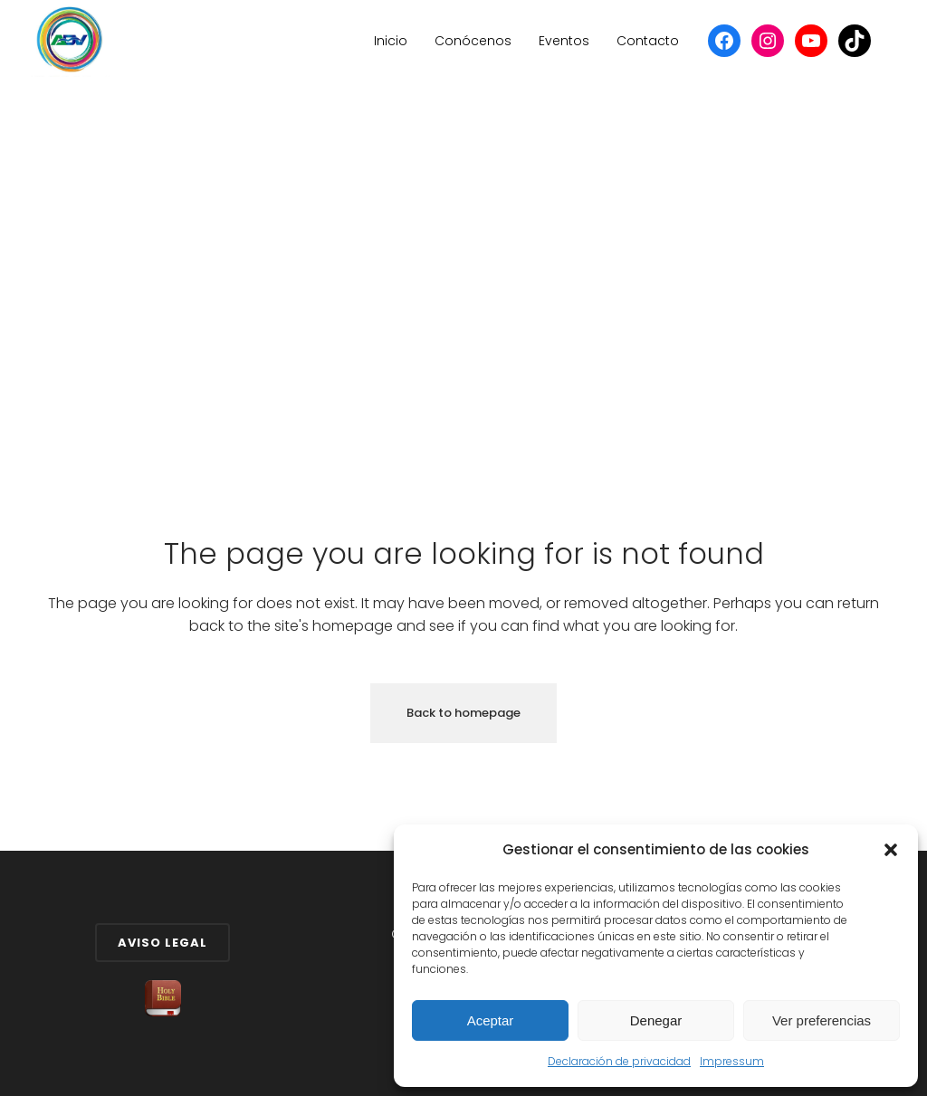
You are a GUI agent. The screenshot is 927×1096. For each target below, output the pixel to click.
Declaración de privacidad (619, 1061)
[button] (891, 850)
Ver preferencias (821, 1020)
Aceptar (490, 1020)
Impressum (732, 1061)
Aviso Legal (162, 942)
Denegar (656, 1020)
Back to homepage (463, 712)
